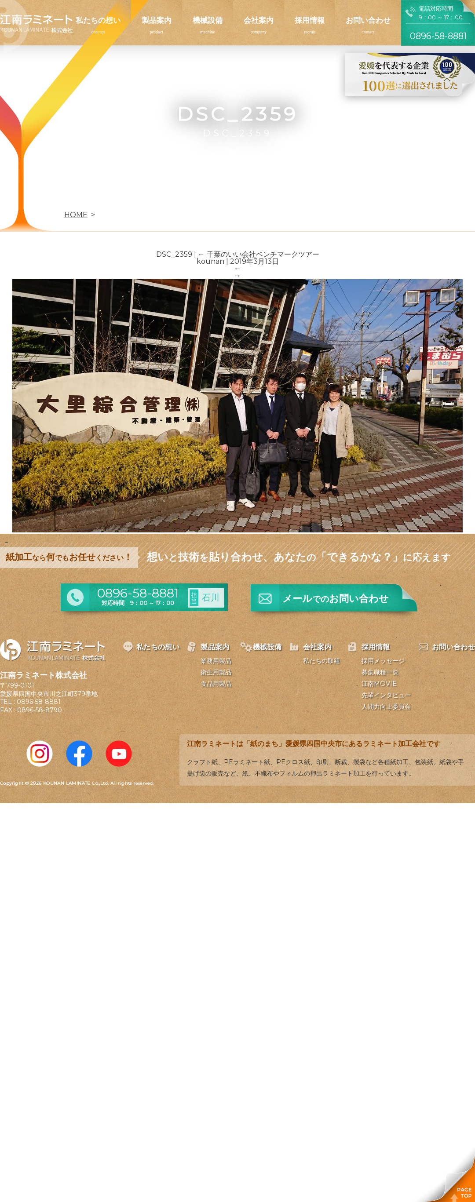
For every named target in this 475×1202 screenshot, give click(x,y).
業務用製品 (216, 661)
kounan (210, 261)
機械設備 (208, 20)
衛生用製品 (216, 672)
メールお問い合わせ (335, 599)
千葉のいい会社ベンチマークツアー (258, 254)
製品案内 (157, 20)
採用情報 (310, 20)
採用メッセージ (383, 661)
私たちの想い (98, 20)
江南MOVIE (379, 684)
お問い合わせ (368, 20)
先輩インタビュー (386, 695)
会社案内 (259, 20)
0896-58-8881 (39, 702)
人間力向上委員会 (386, 706)
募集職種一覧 (380, 672)
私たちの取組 (321, 661)
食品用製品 (216, 684)
